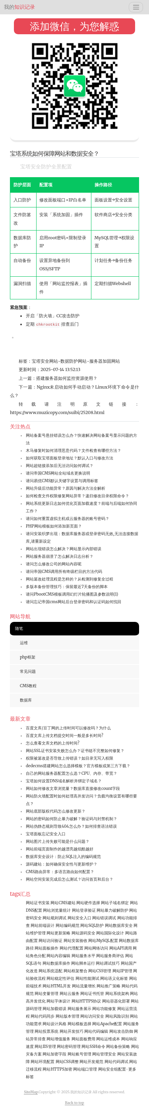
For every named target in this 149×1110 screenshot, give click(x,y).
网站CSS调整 (67, 1061)
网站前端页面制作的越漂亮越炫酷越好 (59, 849)
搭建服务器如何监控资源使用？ (66, 378)
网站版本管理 (67, 1016)
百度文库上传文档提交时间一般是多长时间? (64, 735)
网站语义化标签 (114, 978)
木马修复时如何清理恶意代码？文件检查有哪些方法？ (73, 450)
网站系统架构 (117, 993)
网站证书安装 (38, 902)
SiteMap (31, 1092)
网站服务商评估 (110, 955)
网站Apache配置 (107, 1023)
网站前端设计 (42, 925)
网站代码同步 (42, 1016)
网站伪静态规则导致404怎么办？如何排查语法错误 (71, 826)
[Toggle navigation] (136, 7)
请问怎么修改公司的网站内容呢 (53, 564)
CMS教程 (28, 685)
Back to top (74, 1102)
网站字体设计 (58, 1001)
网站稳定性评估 (60, 978)
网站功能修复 (104, 1008)
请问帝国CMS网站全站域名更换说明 (58, 473)
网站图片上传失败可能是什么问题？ (57, 841)
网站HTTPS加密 (57, 1069)
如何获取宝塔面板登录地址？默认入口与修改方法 (69, 458)
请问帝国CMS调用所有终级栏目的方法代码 (64, 571)
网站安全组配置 (112, 1069)
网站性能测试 (87, 978)
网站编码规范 (67, 925)
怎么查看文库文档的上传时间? (52, 743)
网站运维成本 (108, 1039)
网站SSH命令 (93, 1046)
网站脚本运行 (83, 963)
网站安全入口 (79, 917)
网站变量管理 (46, 993)
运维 (24, 642)
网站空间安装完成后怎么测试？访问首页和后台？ (69, 879)
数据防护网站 (73, 361)
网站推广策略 (108, 986)
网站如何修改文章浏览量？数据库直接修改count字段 (73, 788)
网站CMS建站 (62, 902)
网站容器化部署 (116, 1001)
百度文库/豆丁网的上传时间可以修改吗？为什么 (68, 728)
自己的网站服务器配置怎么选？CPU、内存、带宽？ (71, 773)
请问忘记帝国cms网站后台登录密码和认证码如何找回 (73, 601)
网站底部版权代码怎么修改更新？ (55, 811)
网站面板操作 (46, 948)
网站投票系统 (46, 1031)
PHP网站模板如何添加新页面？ (54, 526)
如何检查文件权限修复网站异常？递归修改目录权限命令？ (77, 495)
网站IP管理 (122, 970)
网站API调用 (120, 948)
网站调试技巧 (108, 963)
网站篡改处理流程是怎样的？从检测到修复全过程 (69, 579)
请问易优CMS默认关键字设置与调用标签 (62, 480)
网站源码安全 (83, 933)
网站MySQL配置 (103, 940)
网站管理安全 (104, 1054)
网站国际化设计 (110, 933)
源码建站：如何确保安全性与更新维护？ (61, 864)
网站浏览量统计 (57, 910)
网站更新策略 (58, 933)
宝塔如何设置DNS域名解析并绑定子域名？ (64, 781)
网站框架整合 (75, 970)
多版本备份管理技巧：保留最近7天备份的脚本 (67, 586)
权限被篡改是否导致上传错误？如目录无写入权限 (69, 758)
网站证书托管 (92, 993)
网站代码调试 (116, 1061)
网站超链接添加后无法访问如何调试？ (59, 465)
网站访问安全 (92, 1016)
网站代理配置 (71, 948)
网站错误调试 (104, 917)
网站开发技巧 (71, 1031)
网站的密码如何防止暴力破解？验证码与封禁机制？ (71, 818)
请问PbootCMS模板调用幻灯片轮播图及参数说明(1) (72, 594)
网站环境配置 (42, 1061)
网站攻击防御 (121, 1031)
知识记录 (19, 7)
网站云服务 (69, 993)
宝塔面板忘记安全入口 (46, 833)
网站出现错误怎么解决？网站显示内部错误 (63, 548)
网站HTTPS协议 (86, 1001)
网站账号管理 (79, 1054)
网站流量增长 (84, 986)
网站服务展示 (79, 1008)
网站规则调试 (54, 917)
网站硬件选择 (88, 902)
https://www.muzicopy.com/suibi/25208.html (57, 412)
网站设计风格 (54, 1023)
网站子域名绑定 (115, 902)
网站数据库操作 (56, 963)
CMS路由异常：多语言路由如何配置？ (60, 871)
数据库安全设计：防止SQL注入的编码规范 (63, 856)
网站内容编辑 (58, 955)
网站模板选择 (79, 1023)
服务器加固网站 (104, 361)
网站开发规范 (91, 1061)
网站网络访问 (96, 948)
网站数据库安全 (119, 925)
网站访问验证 (50, 940)
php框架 (27, 657)
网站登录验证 (84, 910)
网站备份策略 (118, 1046)
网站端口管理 (85, 1069)
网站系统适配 (50, 970)
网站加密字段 (54, 1054)
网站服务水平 (83, 955)
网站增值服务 (58, 1039)
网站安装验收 (75, 940)
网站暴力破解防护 (112, 910)
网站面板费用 (83, 1039)
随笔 (19, 628)
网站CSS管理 (99, 970)
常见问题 (28, 671)
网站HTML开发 (57, 986)
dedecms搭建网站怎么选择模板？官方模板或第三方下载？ (78, 765)
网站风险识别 (117, 1016)
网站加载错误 (54, 1008)
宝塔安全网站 (45, 361)
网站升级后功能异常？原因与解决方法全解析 (65, 488)
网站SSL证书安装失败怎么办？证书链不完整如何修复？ (75, 750)
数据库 (26, 700)
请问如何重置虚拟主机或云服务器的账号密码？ (67, 518)
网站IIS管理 (45, 1046)
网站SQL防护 (92, 925)
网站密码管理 (69, 1046)
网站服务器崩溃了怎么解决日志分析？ (59, 556)
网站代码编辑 (96, 1031)
